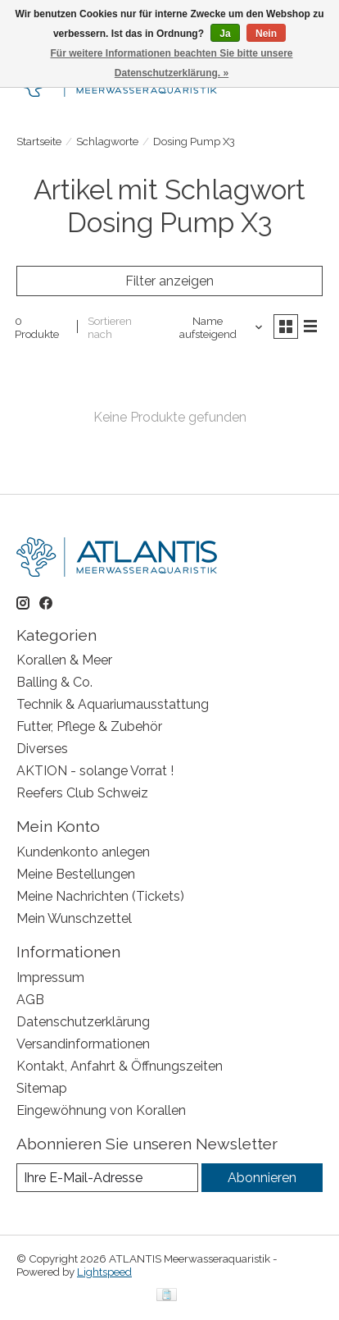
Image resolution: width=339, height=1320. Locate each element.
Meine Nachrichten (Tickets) (100, 896)
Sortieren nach (110, 327)
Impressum (50, 977)
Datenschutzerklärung (83, 1022)
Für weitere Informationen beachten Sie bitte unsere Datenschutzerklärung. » (171, 63)
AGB (30, 999)
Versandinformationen (83, 1044)
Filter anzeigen (169, 281)
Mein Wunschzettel (74, 918)
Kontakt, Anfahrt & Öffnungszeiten (119, 1066)
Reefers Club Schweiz (82, 793)
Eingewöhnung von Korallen (101, 1110)
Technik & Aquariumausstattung (112, 704)
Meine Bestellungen (75, 874)
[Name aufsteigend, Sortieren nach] (214, 327)
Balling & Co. (54, 682)
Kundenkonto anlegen (83, 852)
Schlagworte (107, 141)
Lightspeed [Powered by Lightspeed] (104, 1271)
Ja (224, 33)
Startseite (38, 141)
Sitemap (41, 1088)
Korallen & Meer (64, 660)
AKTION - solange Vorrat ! (95, 771)
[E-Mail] (107, 1177)
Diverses (42, 748)
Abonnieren (262, 1177)
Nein (266, 33)
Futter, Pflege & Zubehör (89, 726)
